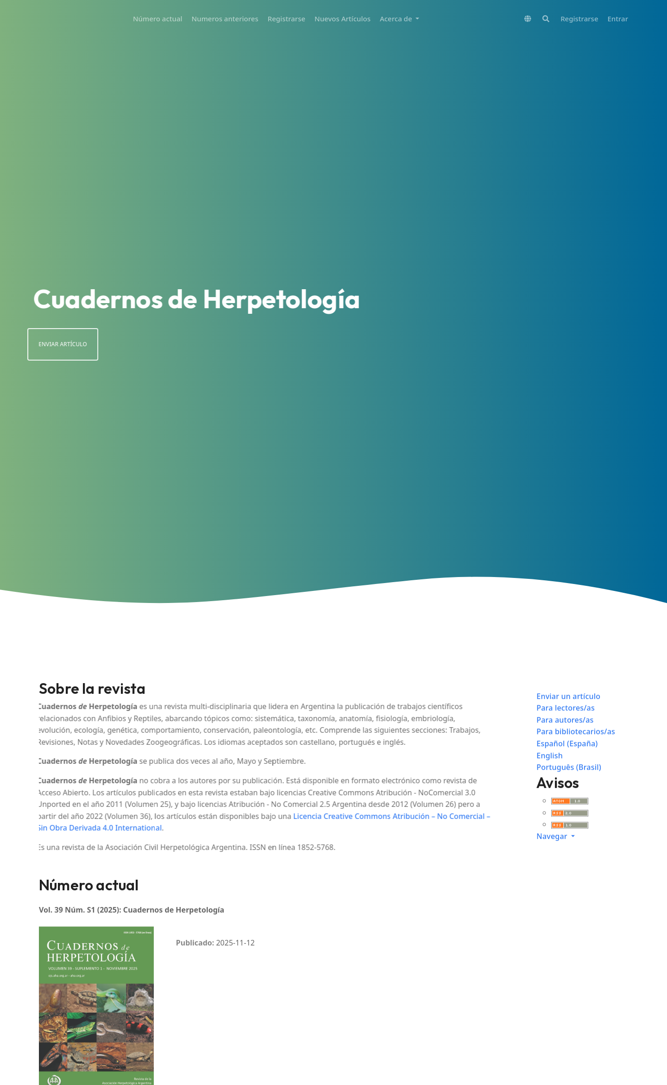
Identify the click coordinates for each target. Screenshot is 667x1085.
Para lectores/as (565, 720)
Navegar (552, 848)
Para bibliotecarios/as (575, 743)
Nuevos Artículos (343, 18)
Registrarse (286, 18)
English (549, 767)
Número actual (157, 18)
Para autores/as (564, 731)
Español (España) (567, 755)
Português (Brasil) (568, 779)
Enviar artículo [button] (50, 344)
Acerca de (397, 18)
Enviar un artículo (568, 708)
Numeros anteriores (225, 18)
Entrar (618, 18)
